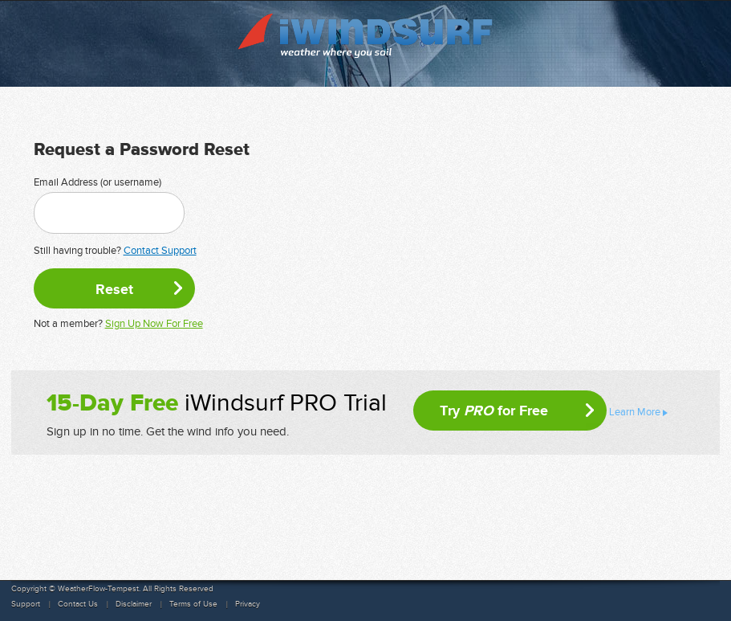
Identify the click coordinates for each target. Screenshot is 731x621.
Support (25, 604)
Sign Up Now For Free (154, 323)
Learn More (634, 412)
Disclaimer (134, 604)
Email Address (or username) (97, 182)
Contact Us (78, 604)
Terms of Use (193, 604)
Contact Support (160, 250)
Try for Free (494, 410)
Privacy (247, 604)
